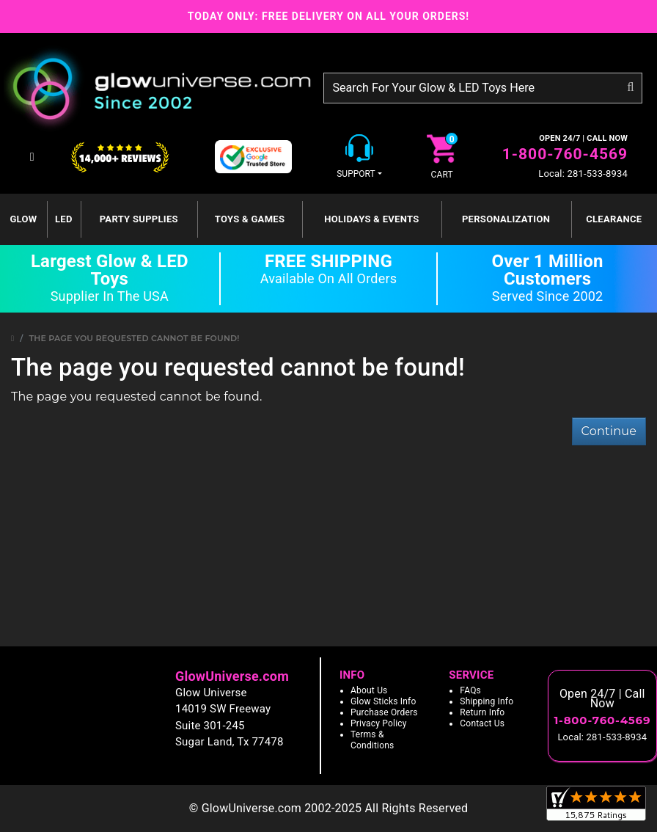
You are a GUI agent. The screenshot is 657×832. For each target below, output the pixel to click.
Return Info (482, 712)
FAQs (470, 690)
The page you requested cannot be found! (134, 338)
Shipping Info (486, 701)
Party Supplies (139, 219)
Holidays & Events (371, 219)
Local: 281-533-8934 (583, 173)
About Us (369, 690)
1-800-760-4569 (565, 154)
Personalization (506, 219)
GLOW (23, 219)
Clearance (614, 219)
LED (64, 219)
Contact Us (482, 723)
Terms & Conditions (372, 740)
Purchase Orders (384, 712)
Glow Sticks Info (383, 701)
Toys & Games (250, 219)
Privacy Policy (378, 723)
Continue (608, 431)
